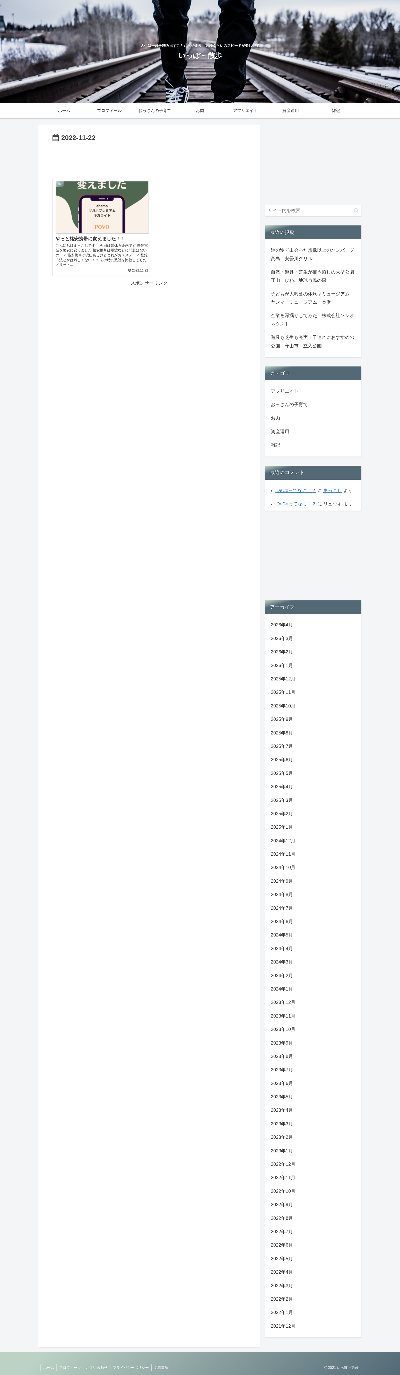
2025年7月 (282, 746)
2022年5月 (282, 1258)
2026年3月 (282, 638)
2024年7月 (282, 908)
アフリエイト (285, 391)
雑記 (275, 445)
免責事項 (162, 1367)
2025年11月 (283, 692)
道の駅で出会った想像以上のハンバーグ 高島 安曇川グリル (314, 254)
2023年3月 (282, 1123)
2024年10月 (283, 867)
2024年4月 (282, 948)
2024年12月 (283, 840)
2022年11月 (283, 1177)
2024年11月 (283, 854)
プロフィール (70, 1367)
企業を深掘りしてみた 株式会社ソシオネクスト (312, 319)
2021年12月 (283, 1326)
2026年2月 (282, 651)
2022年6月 (282, 1245)
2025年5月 (282, 773)
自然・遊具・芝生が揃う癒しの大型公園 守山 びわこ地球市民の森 (314, 276)
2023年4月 (282, 1110)
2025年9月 (282, 719)
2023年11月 (283, 1016)
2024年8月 (282, 894)
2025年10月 (283, 705)
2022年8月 (282, 1218)
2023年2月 (282, 1137)
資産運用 (280, 431)
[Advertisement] (149, 158)
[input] (313, 210)
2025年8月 (282, 732)
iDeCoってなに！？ (295, 490)
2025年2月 (282, 813)
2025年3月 (282, 800)
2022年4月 (282, 1272)
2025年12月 (283, 678)
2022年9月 (282, 1204)
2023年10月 (283, 1029)
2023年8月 (282, 1056)
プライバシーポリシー (132, 1367)
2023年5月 (282, 1096)
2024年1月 (282, 989)
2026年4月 (282, 624)
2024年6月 (282, 921)
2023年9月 (282, 1043)
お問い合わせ (97, 1367)
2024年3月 (282, 962)
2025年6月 (282, 759)
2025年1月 (282, 827)
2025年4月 (282, 786)
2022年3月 (282, 1285)
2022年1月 (282, 1312)
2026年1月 (282, 665)
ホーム (48, 1367)
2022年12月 (283, 1164)
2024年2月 (282, 975)
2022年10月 (283, 1191)
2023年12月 (283, 1002)
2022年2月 (282, 1299)
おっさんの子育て (289, 404)
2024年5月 (282, 935)
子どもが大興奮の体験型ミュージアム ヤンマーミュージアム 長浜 (312, 298)
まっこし (332, 490)
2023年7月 (282, 1069)
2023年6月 (282, 1083)
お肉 (275, 418)
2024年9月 (282, 881)
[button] (356, 211)
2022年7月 (282, 1231)
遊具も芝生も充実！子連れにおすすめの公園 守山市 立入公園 (312, 341)
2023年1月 (282, 1150)
